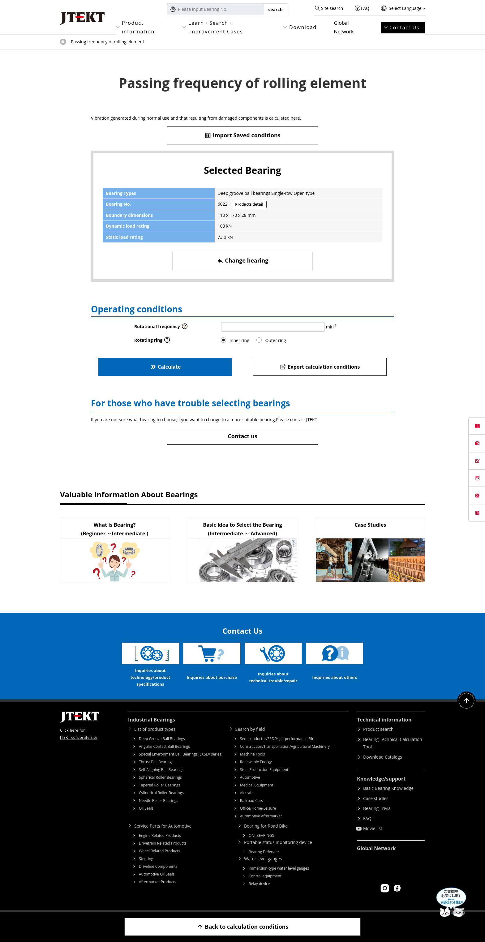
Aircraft (246, 792)
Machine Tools (252, 754)
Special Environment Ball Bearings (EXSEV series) (180, 754)
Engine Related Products (160, 835)
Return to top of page (466, 701)
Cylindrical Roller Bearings (161, 792)
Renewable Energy (256, 761)
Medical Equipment (256, 785)
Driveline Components (158, 866)
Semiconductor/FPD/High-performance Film (277, 738)
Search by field (250, 729)
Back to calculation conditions (243, 927)
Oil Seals (146, 808)
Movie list (372, 828)
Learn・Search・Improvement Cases (215, 27)
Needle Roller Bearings (158, 800)
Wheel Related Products (159, 851)
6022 (223, 204)
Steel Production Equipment (264, 769)
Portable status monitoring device (278, 842)
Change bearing (242, 260)
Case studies (375, 798)
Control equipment (265, 876)
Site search (332, 8)
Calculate (165, 366)
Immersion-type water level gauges (279, 868)
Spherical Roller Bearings (160, 777)
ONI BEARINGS (261, 835)
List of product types (154, 729)
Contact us (242, 436)
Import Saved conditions (242, 135)
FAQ (365, 8)
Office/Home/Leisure (258, 808)
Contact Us (404, 27)
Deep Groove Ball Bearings (162, 738)
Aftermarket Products (157, 881)
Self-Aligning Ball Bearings (161, 769)
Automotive (250, 777)
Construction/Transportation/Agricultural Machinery (285, 746)
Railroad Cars (251, 800)
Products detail (249, 204)
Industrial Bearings (151, 719)
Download (303, 27)
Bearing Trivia (377, 808)
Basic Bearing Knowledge (388, 788)
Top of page (63, 42)
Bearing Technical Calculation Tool (392, 743)
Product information (138, 27)
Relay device (259, 883)
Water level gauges (263, 859)
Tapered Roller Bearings (159, 785)
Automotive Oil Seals (156, 874)
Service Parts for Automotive (162, 826)
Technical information (384, 719)
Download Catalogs (382, 757)
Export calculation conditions (320, 366)
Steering (146, 858)
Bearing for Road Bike (266, 826)
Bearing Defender (264, 851)
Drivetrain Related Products (163, 843)
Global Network (344, 27)
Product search (378, 729)
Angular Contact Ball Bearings (164, 746)
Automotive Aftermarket (261, 816)
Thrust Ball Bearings (156, 761)
